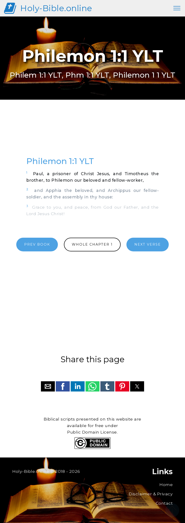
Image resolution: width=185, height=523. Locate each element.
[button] (48, 386)
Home (166, 484)
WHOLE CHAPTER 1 (92, 244)
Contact (164, 503)
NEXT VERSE (147, 244)
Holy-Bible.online (56, 8)
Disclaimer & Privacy (151, 493)
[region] (92, 133)
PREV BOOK (37, 244)
